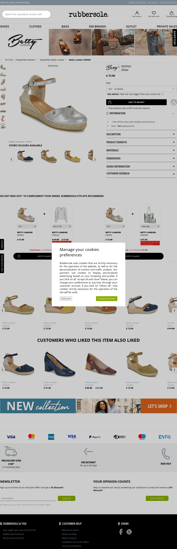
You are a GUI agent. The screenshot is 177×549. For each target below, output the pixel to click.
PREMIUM (2, 244)
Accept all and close (106, 299)
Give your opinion (2, 263)
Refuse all (66, 299)
